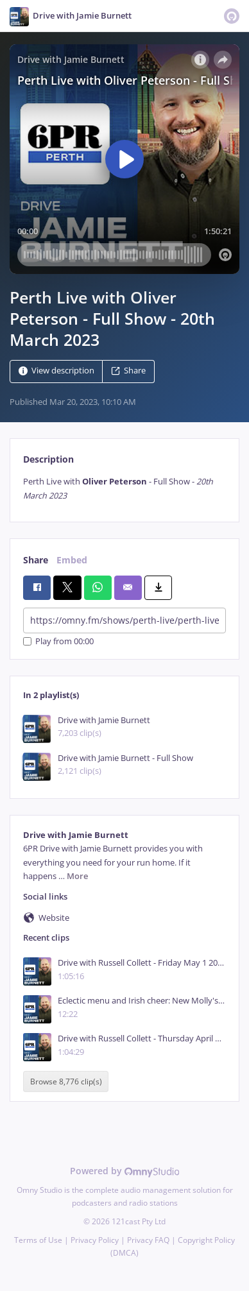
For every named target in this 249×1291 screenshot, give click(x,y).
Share (128, 371)
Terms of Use (38, 1240)
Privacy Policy (95, 1240)
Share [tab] (35, 560)
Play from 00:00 (58, 641)
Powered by (125, 1171)
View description (56, 371)
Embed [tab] (71, 560)
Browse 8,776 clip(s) (66, 1081)
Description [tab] (48, 459)
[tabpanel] (124, 488)
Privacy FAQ (148, 1240)
